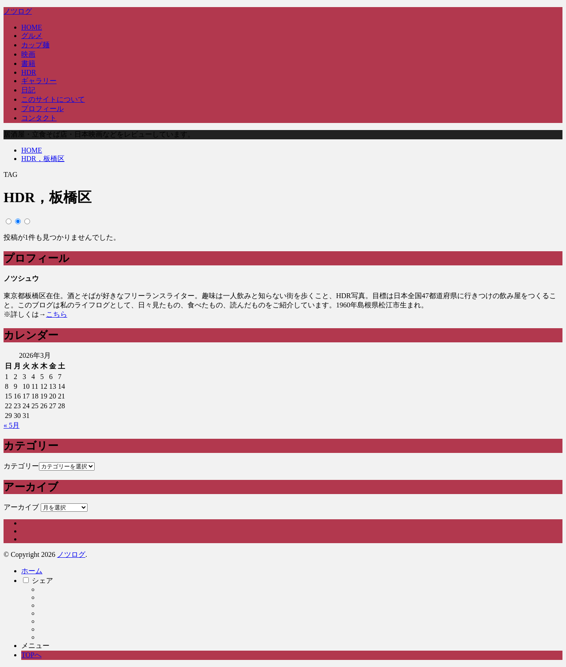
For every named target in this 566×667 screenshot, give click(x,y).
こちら (56, 314)
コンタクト (39, 118)
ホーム (31, 571)
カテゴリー (21, 466)
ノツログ (18, 11)
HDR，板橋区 (43, 158)
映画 (28, 54)
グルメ (31, 35)
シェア (42, 580)
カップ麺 (35, 45)
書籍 (28, 63)
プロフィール (42, 108)
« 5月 (11, 425)
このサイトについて (53, 99)
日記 (28, 90)
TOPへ (31, 655)
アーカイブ (21, 507)
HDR (28, 72)
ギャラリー (39, 80)
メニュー (35, 645)
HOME (31, 27)
